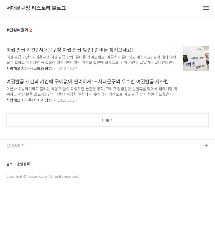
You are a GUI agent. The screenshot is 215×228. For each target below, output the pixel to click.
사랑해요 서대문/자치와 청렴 (29, 100)
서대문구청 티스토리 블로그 (36, 8)
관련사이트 (15, 145)
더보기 (107, 120)
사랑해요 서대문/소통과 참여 (29, 68)
